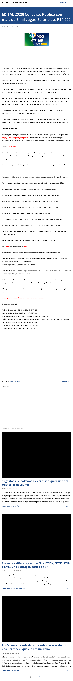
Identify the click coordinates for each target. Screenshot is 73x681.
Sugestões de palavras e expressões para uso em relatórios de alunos (35, 482)
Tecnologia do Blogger (36, 676)
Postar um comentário (18, 588)
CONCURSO (17, 381)
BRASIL (11, 381)
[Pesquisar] (63, 3)
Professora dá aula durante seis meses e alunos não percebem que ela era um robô (34, 647)
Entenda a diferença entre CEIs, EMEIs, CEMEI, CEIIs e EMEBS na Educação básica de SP (36, 565)
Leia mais (68, 506)
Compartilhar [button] (65, 381)
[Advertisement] (13, 56)
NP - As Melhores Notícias (14, 2)
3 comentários (15, 506)
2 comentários (15, 670)
